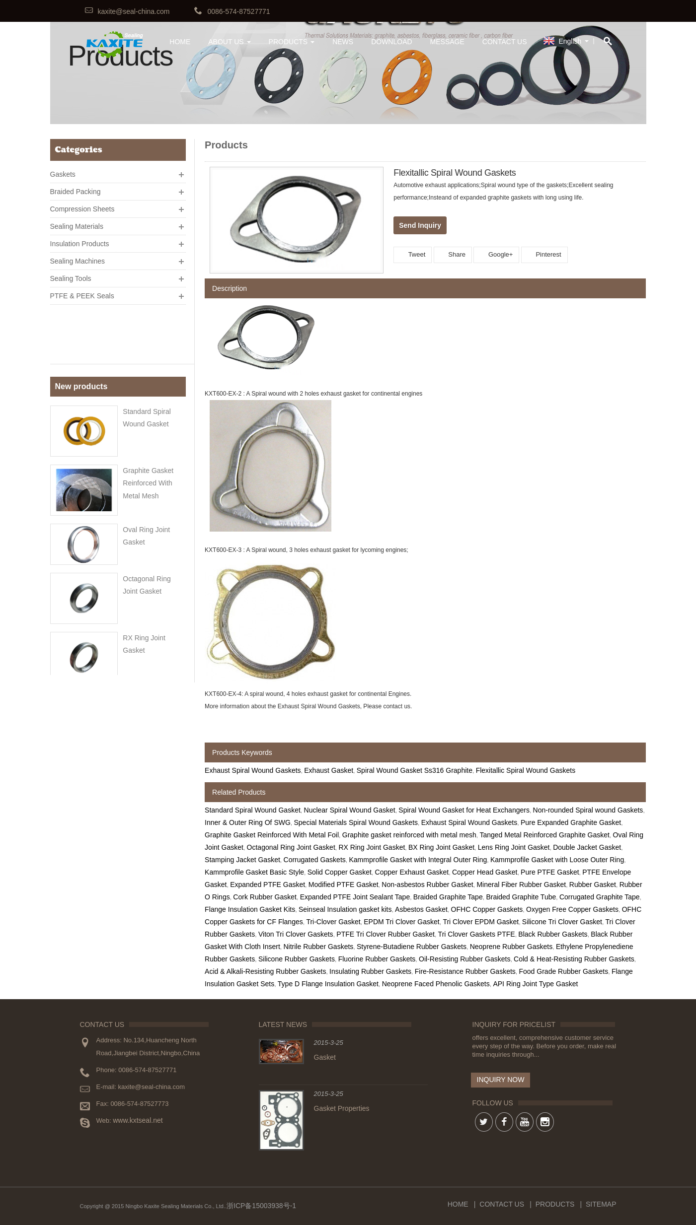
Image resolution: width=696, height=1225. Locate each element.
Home (458, 1204)
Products (292, 42)
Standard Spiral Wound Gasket (253, 810)
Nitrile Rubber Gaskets (318, 947)
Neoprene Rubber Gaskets (511, 947)
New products (81, 331)
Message (447, 42)
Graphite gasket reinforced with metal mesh (148, 423)
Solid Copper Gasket (340, 872)
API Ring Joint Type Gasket (535, 984)
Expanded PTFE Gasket (267, 884)
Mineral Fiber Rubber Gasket (521, 884)
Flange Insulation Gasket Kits (250, 909)
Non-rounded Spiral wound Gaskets (588, 810)
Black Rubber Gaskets (552, 934)
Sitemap (601, 1204)
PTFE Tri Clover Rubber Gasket (385, 934)
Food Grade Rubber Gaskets (564, 971)
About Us (229, 42)
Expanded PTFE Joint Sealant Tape (355, 897)
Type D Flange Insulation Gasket (328, 984)
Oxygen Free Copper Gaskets (572, 909)
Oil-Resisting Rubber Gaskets (464, 959)
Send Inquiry (420, 225)
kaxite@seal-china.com (134, 11)
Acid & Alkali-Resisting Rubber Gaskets (265, 971)
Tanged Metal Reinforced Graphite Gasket (544, 835)
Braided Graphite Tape (448, 897)
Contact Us (504, 42)
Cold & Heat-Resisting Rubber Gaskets (574, 959)
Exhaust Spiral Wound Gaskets (253, 770)
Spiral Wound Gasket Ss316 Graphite (414, 770)
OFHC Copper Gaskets (487, 909)
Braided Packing (75, 188)
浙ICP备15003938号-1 (261, 1206)
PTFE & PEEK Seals (82, 292)
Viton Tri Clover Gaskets (295, 934)
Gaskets (63, 170)
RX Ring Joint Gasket (371, 847)
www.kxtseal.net (137, 1120)
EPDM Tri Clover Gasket (401, 922)
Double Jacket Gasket (587, 847)
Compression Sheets (82, 205)
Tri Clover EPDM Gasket (481, 922)
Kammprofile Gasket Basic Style (254, 872)
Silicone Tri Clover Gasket (562, 922)
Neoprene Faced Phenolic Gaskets (436, 984)
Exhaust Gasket (328, 770)
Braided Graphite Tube (521, 897)
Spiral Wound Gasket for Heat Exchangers (464, 810)
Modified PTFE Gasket (344, 884)
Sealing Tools (70, 274)
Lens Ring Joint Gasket (514, 847)
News (342, 42)
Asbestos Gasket (421, 909)
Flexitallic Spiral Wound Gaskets (525, 770)
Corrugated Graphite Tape (599, 897)
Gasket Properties (342, 1108)
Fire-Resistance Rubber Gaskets (465, 971)
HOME (179, 42)
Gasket (325, 1057)
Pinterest (544, 254)
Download (391, 42)
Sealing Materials (76, 222)
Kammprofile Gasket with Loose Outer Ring (557, 860)
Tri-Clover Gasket (333, 922)
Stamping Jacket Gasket (242, 860)
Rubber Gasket (592, 884)
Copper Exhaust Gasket (412, 872)
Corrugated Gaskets (315, 860)
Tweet (412, 254)
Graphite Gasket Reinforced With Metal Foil (272, 835)
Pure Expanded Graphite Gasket (571, 822)
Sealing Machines (77, 257)
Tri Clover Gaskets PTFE (476, 934)
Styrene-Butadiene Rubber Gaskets (411, 947)
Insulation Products (79, 240)
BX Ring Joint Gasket (441, 847)
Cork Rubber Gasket (265, 897)
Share (452, 254)
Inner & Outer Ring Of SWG (248, 822)
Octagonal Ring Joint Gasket (291, 847)
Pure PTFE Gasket (550, 872)
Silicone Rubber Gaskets (296, 959)
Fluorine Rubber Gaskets (377, 959)
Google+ (496, 254)
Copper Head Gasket (485, 872)
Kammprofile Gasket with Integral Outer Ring (418, 860)
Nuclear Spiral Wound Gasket (349, 810)
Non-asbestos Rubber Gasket (427, 884)
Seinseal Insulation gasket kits (345, 909)
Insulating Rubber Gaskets (370, 971)
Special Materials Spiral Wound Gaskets (356, 822)
